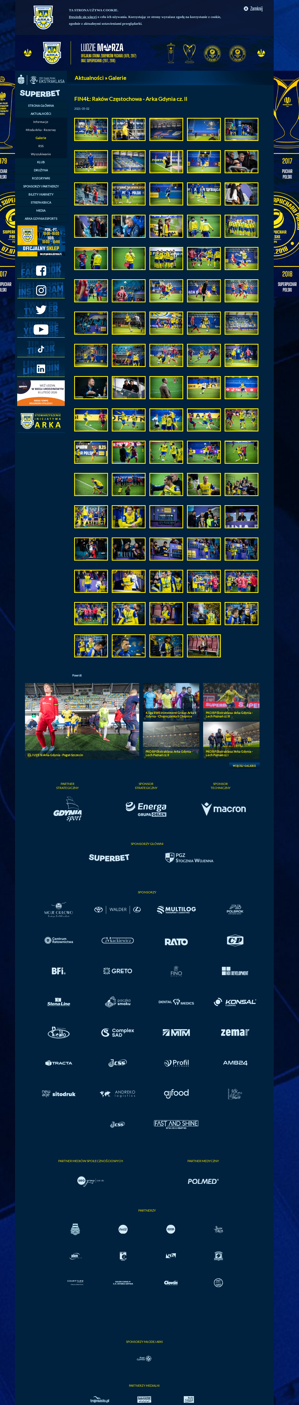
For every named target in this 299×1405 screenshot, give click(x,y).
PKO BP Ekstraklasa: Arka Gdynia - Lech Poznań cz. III (229, 714)
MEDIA (40, 210)
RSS (41, 146)
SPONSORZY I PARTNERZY (41, 186)
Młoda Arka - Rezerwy (41, 130)
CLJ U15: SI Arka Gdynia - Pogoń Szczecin (55, 755)
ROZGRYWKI (41, 178)
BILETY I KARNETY (40, 194)
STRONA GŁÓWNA (41, 105)
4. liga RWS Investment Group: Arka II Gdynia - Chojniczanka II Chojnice (171, 714)
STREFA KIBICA (41, 202)
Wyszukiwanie (41, 154)
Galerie (40, 138)
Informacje (40, 121)
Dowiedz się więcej (83, 17)
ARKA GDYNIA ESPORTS (41, 218)
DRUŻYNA (41, 170)
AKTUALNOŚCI (41, 113)
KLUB (41, 162)
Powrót (77, 675)
